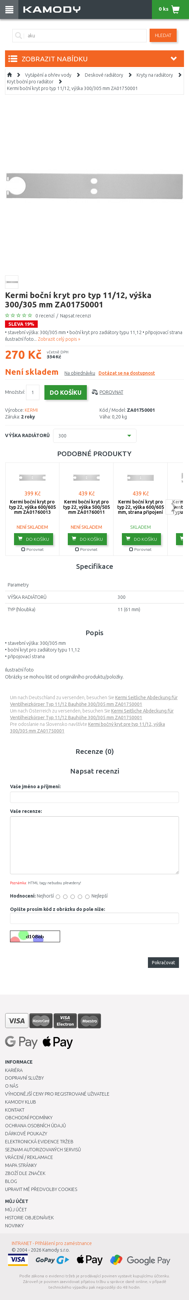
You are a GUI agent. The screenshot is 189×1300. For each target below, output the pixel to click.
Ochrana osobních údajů (35, 1125)
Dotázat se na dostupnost (127, 373)
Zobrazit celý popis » (59, 339)
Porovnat (111, 392)
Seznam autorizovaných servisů (43, 1149)
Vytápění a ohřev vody (48, 75)
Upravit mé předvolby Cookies (41, 1189)
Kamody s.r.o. (56, 1250)
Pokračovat (163, 962)
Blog (11, 1181)
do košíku (33, 538)
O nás (11, 1086)
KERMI (31, 410)
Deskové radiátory (104, 75)
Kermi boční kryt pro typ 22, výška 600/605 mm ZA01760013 (32, 507)
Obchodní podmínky (28, 1117)
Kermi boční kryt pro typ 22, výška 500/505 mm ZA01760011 (86, 507)
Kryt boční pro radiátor (30, 81)
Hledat (163, 35)
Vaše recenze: (26, 811)
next (173, 506)
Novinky (14, 1225)
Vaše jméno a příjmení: (35, 786)
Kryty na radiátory (155, 75)
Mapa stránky (21, 1165)
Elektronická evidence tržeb (39, 1141)
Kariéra (14, 1070)
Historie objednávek (29, 1217)
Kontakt (14, 1110)
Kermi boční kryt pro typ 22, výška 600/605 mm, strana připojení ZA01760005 (140, 509)
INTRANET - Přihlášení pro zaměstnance (52, 1243)
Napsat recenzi (75, 315)
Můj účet (16, 1209)
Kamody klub (20, 1102)
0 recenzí (44, 315)
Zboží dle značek (25, 1173)
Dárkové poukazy (26, 1133)
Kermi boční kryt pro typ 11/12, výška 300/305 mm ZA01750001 (72, 88)
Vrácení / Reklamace (29, 1157)
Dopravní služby (24, 1078)
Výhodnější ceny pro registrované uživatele (57, 1094)
